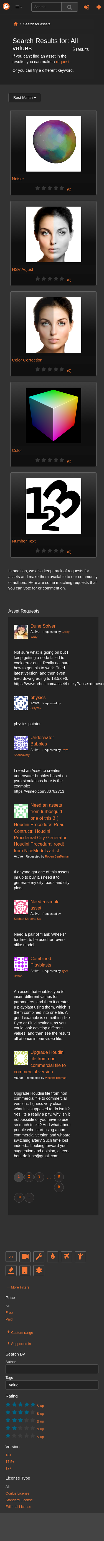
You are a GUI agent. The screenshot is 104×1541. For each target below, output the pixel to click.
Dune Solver (43, 625)
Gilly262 (36, 708)
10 (19, 1197)
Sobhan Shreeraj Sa (27, 918)
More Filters (18, 1287)
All (11, 1257)
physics (38, 697)
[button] (18, 7)
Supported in (19, 1343)
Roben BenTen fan (57, 856)
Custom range (20, 1332)
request (62, 62)
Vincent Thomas (55, 1077)
